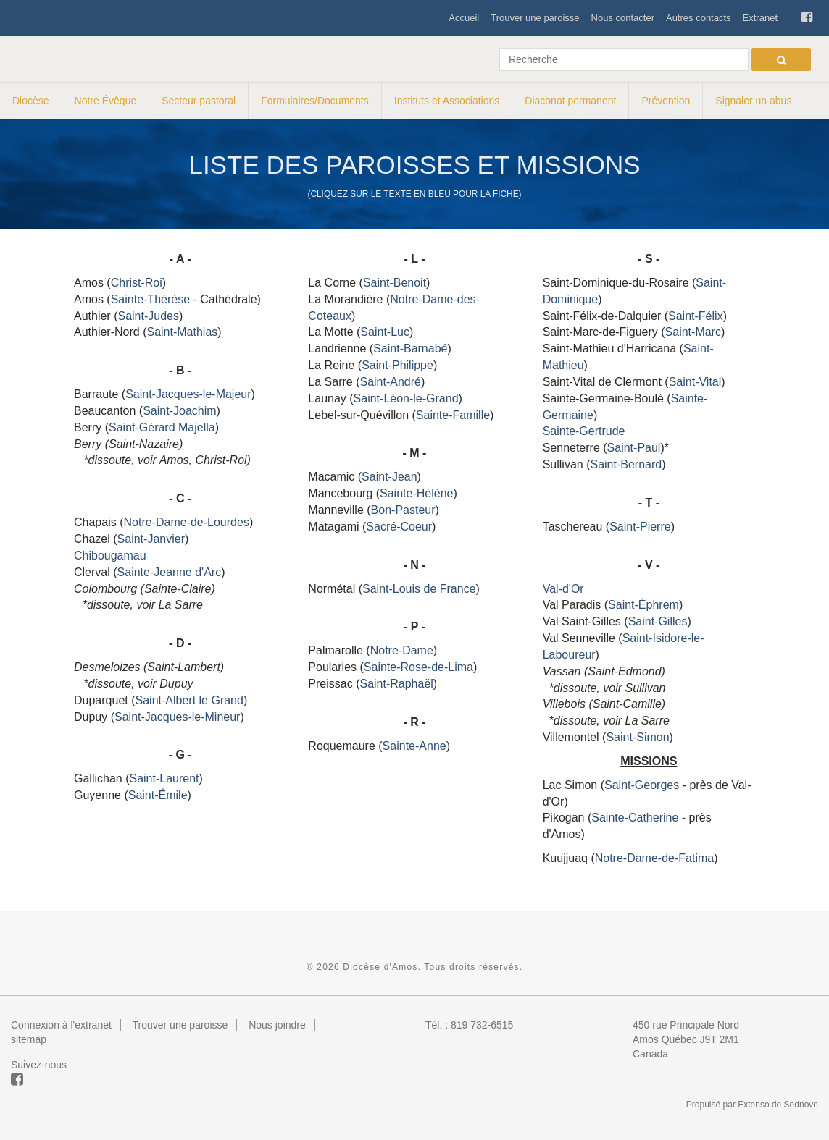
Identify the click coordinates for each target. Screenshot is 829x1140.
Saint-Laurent (164, 778)
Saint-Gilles (658, 621)
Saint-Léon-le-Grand (406, 398)
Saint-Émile (158, 795)
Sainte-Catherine (634, 817)
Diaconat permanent (570, 100)
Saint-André (390, 382)
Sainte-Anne (414, 746)
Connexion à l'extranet (61, 1025)
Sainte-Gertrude (584, 431)
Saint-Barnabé (410, 348)
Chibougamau (110, 555)
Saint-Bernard (626, 464)
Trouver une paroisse (535, 17)
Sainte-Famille (453, 415)
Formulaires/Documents (315, 100)
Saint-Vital (695, 382)
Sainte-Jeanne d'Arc (169, 572)
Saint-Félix (695, 316)
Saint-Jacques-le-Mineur (177, 717)
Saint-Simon (637, 737)
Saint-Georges (641, 785)
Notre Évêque (106, 100)
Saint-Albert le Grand (189, 700)
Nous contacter (622, 17)
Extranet (760, 17)
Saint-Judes (148, 316)
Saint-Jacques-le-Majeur (188, 394)
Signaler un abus (753, 100)
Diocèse (30, 100)
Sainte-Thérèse (150, 299)
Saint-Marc (693, 332)
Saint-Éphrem (643, 605)
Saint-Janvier (151, 539)
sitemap (28, 1039)
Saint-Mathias (181, 332)
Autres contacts (698, 17)
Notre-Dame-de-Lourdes (186, 522)
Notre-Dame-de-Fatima (654, 858)
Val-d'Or (563, 589)
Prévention (665, 100)
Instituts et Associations (447, 100)
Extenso (753, 1104)
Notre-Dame (401, 650)
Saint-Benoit (394, 282)
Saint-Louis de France (419, 589)
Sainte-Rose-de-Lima (418, 667)
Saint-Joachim (179, 411)
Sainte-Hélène (416, 493)
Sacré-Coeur (399, 526)
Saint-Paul (634, 448)
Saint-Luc (384, 332)
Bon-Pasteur (403, 510)
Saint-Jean (389, 476)
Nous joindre (277, 1025)
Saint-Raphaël (396, 683)
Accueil (464, 17)
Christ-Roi (136, 282)
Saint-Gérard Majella (162, 427)
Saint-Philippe (397, 365)
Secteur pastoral (199, 100)
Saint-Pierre (639, 526)
